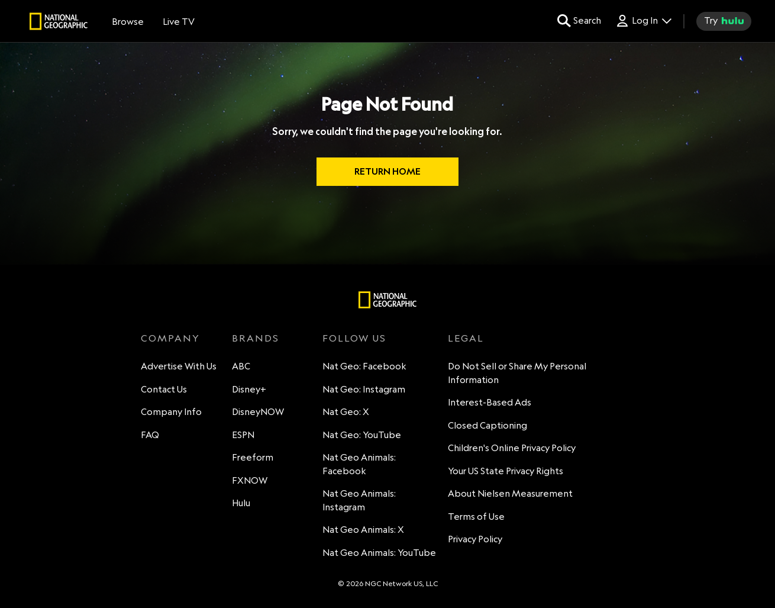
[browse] (128, 21)
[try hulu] (723, 21)
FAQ (150, 434)
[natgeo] (59, 23)
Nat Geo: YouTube (361, 434)
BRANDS (255, 338)
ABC (241, 366)
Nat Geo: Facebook (364, 366)
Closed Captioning (487, 425)
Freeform (252, 457)
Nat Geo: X (345, 411)
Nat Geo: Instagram (363, 389)
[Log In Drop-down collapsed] (643, 21)
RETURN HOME (387, 171)
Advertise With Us (179, 366)
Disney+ (249, 389)
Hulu (241, 503)
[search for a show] (579, 21)
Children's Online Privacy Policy (512, 447)
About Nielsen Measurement (510, 493)
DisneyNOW (258, 411)
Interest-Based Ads (489, 402)
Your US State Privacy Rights (505, 471)
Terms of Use (476, 516)
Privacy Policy (475, 539)
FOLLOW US (354, 338)
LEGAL (466, 338)
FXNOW (249, 480)
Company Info (171, 411)
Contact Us (164, 389)
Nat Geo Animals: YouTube (379, 552)
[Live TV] (179, 21)
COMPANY (170, 338)
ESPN (243, 434)
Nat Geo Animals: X (363, 529)
